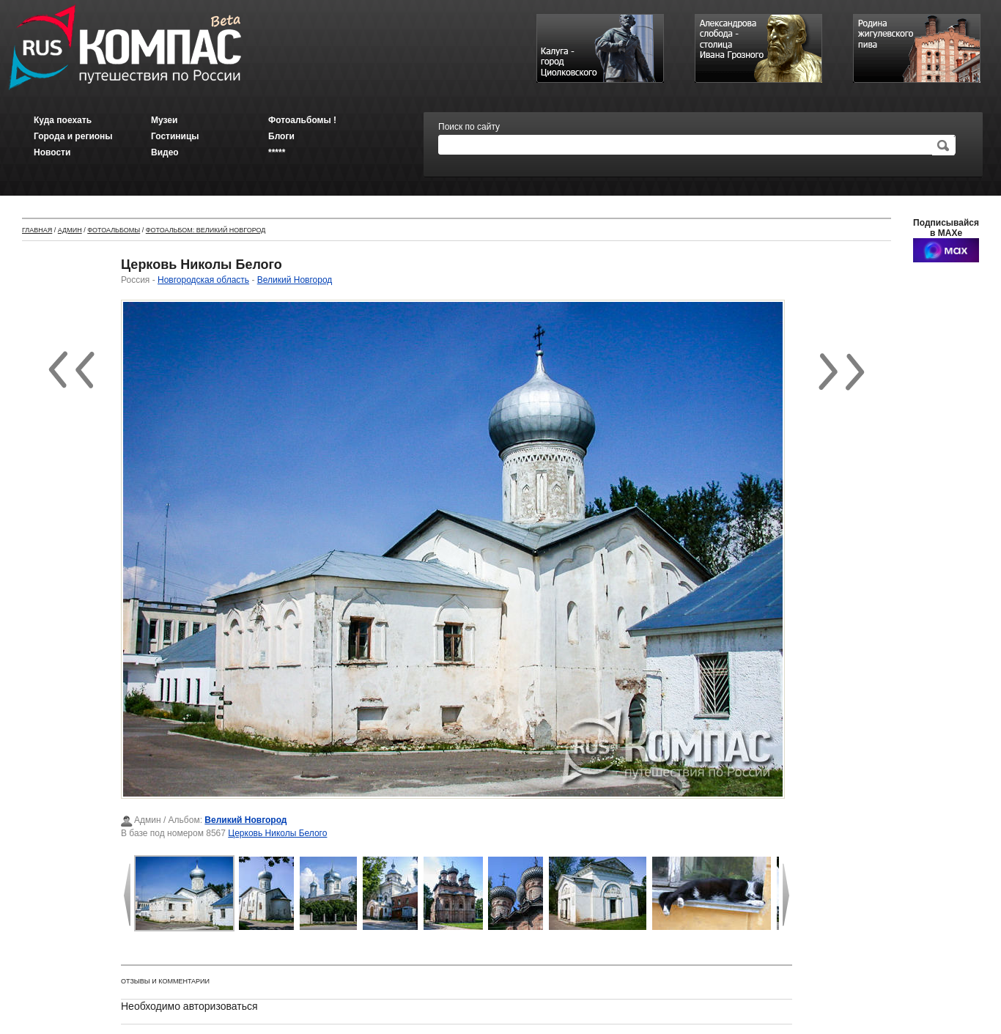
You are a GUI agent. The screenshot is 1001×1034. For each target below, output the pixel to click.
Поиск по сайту (469, 127)
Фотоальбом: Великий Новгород (206, 230)
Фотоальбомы (113, 230)
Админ (70, 230)
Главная (37, 230)
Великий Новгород (295, 280)
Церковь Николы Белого (277, 833)
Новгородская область (203, 280)
